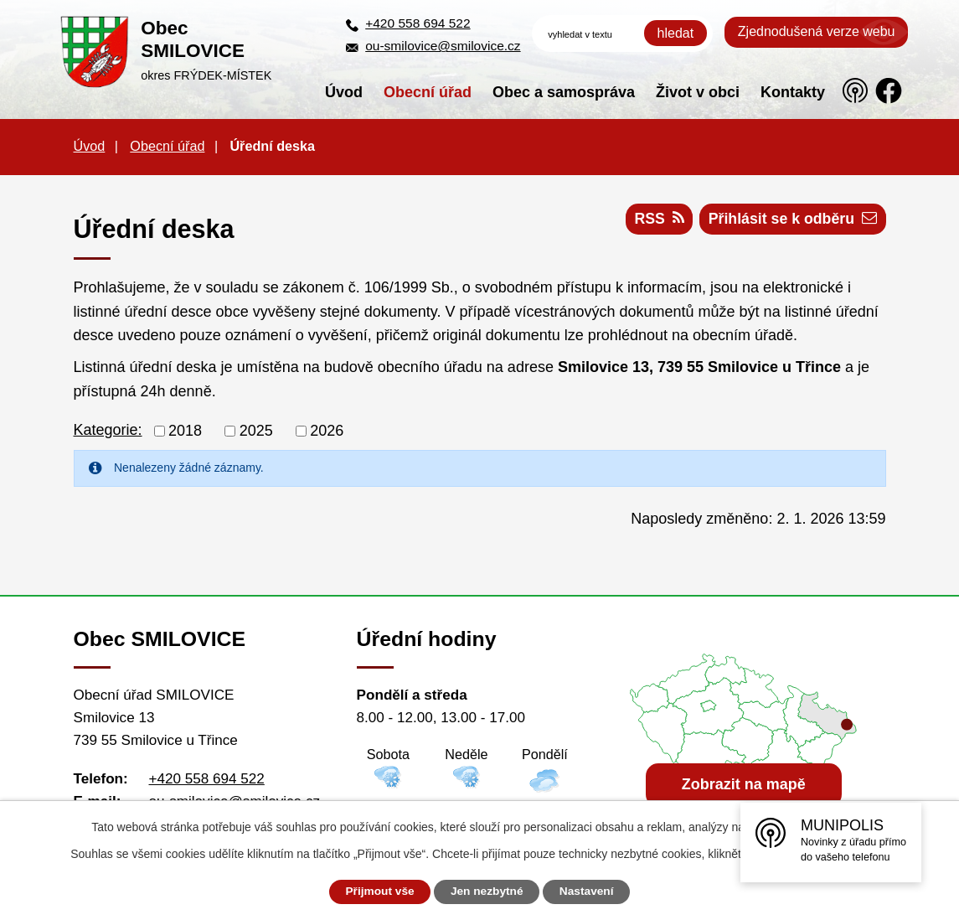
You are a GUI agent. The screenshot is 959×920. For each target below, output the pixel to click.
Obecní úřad (428, 92)
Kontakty (792, 92)
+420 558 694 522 (417, 23)
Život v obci (698, 92)
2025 (256, 430)
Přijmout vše (376, 891)
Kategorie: (108, 429)
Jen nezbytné (487, 891)
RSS (655, 220)
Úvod (344, 92)
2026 (326, 430)
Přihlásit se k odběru (791, 220)
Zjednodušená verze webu (816, 31)
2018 (185, 430)
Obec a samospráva (563, 92)
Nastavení (590, 891)
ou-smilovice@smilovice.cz (442, 46)
